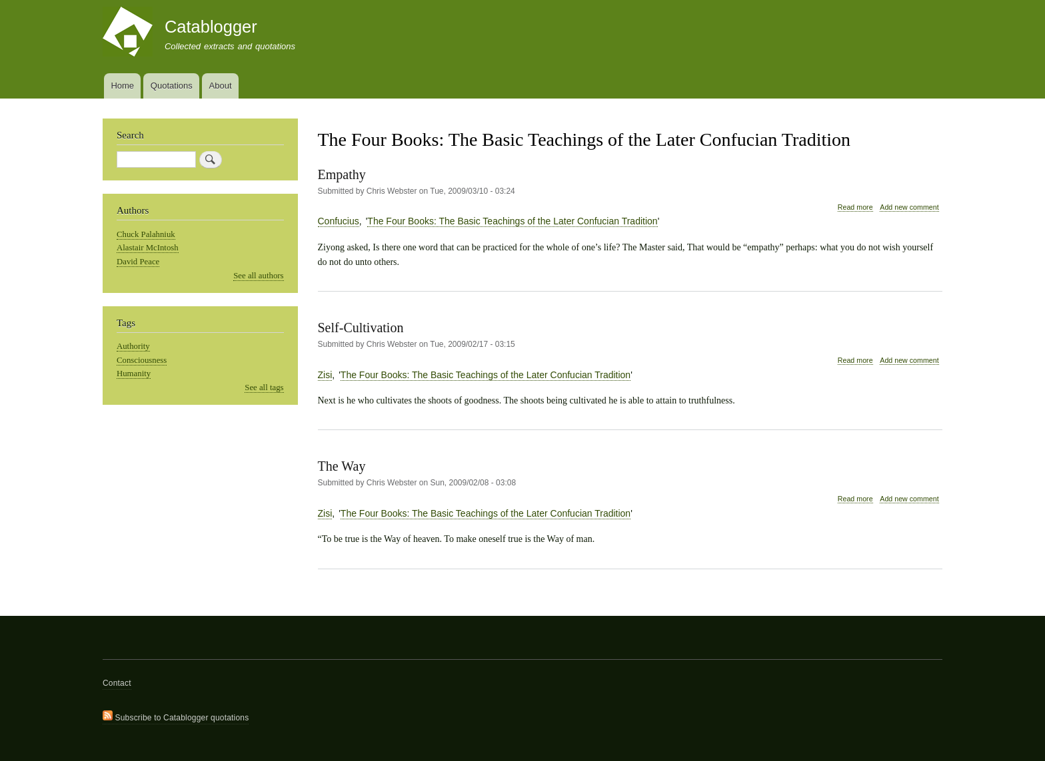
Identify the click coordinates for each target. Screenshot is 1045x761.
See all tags (264, 387)
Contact (117, 683)
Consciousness (142, 360)
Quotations (172, 86)
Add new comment (909, 207)
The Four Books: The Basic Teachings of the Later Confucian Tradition (512, 221)
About (220, 86)
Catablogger (211, 26)
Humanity (134, 373)
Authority (133, 346)
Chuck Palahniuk (146, 234)
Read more (855, 207)
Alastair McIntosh (148, 247)
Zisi (325, 375)
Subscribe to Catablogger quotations (176, 716)
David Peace (138, 261)
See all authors (258, 275)
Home (122, 86)
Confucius (338, 221)
